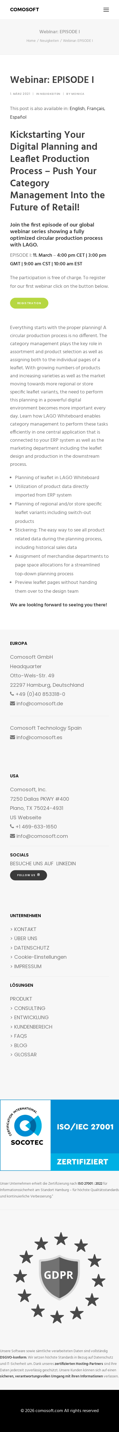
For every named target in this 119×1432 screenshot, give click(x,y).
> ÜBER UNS (23, 938)
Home (31, 41)
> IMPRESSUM (26, 966)
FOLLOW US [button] (28, 875)
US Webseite (25, 817)
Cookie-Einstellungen (40, 956)
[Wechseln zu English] (77, 108)
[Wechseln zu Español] (18, 117)
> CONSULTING (27, 1008)
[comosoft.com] (24, 9)
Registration (29, 303)
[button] (106, 9)
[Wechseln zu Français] (95, 108)
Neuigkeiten (49, 41)
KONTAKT (25, 929)
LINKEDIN (66, 863)
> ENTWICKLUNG (29, 1017)
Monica (77, 94)
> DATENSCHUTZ (29, 947)
